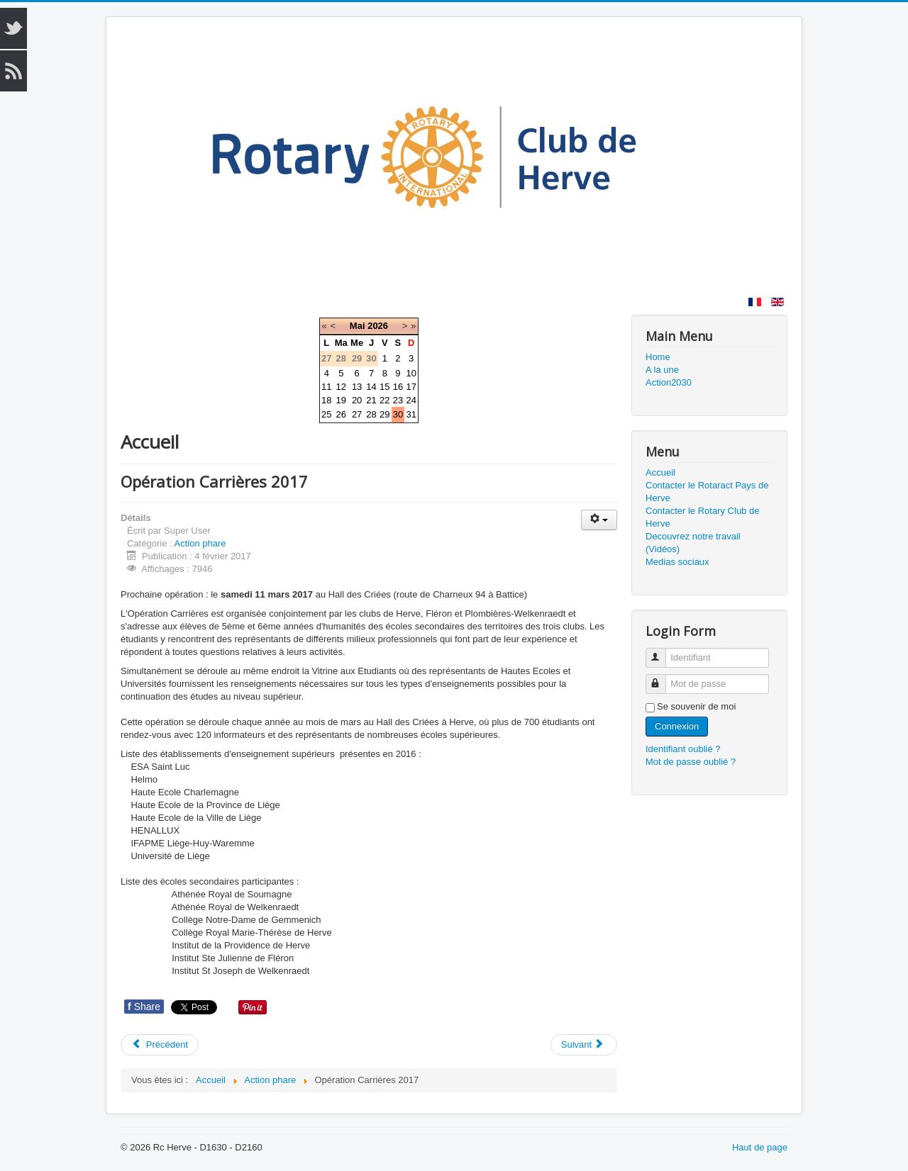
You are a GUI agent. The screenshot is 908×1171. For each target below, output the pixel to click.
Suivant (582, 1044)
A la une (662, 369)
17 (411, 386)
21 (371, 400)
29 (384, 414)
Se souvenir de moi (696, 706)
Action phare (200, 543)
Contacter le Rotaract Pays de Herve (707, 491)
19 (341, 400)
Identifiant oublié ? (683, 749)
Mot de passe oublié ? (691, 761)
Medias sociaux (677, 561)
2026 (377, 325)
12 (341, 386)
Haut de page (759, 1147)
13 (357, 386)
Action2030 (669, 382)
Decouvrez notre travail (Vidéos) (693, 542)
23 (398, 400)
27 (357, 414)
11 (326, 386)
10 (411, 373)
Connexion (677, 726)
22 (384, 400)
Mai (357, 325)
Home (658, 357)
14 (371, 386)
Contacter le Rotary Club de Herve (702, 517)
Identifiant (662, 651)
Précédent (159, 1044)
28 (371, 414)
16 (398, 386)
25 (326, 414)
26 (341, 414)
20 (357, 400)
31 (411, 414)
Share (144, 1006)
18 (326, 400)
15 (384, 386)
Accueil (660, 472)
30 (398, 414)
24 (411, 400)
